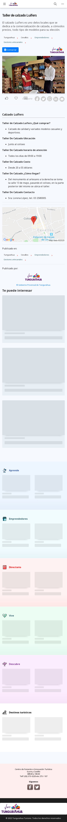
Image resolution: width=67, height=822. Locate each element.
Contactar (10, 49)
